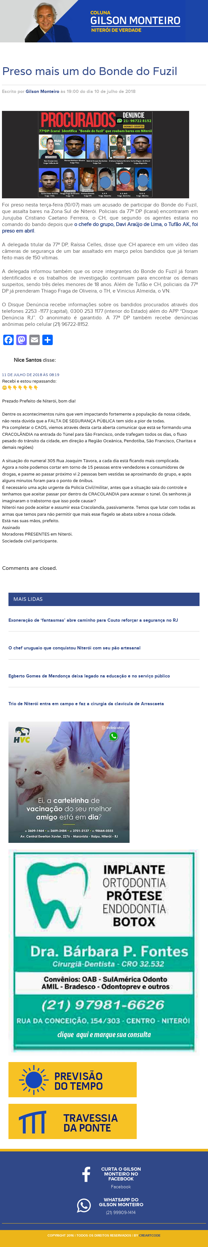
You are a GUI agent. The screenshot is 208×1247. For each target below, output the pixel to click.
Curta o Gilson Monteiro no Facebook (121, 1174)
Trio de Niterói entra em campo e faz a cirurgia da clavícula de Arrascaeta (86, 704)
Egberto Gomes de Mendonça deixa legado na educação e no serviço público (89, 676)
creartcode (149, 1236)
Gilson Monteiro (42, 91)
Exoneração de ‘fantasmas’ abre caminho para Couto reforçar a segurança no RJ (93, 620)
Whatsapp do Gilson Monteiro (121, 1202)
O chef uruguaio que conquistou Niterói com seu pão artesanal (74, 648)
